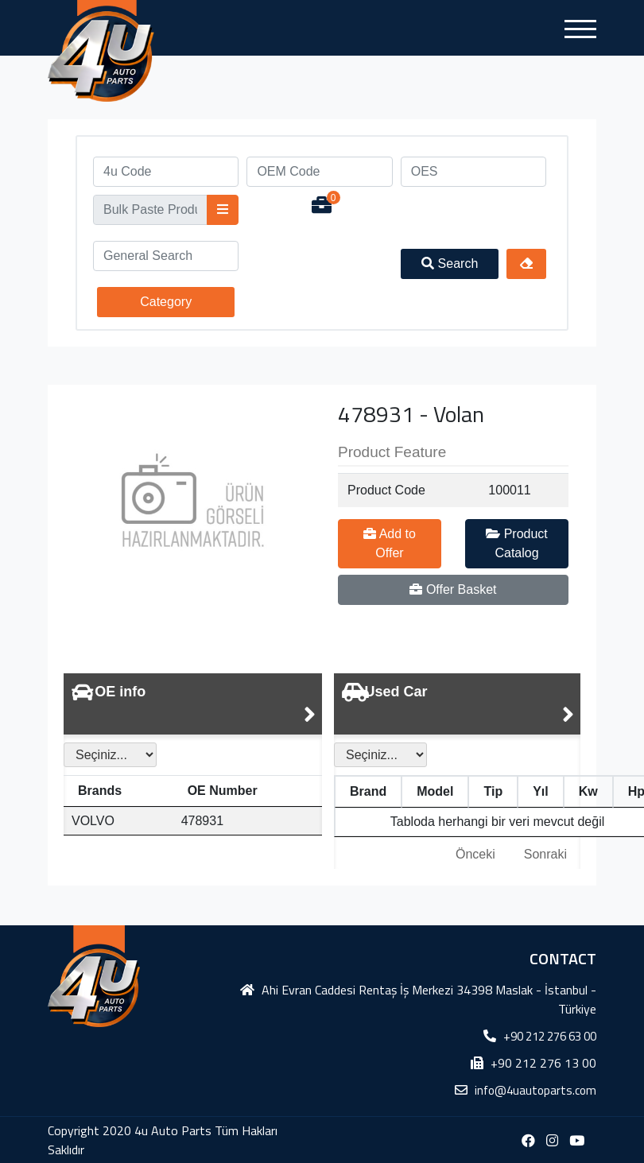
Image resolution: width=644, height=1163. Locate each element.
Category (166, 301)
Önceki (475, 854)
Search (450, 263)
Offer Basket (452, 589)
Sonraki (545, 854)
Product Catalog (517, 543)
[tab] (193, 704)
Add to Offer (389, 543)
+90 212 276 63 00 (549, 1036)
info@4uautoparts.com (535, 1090)
